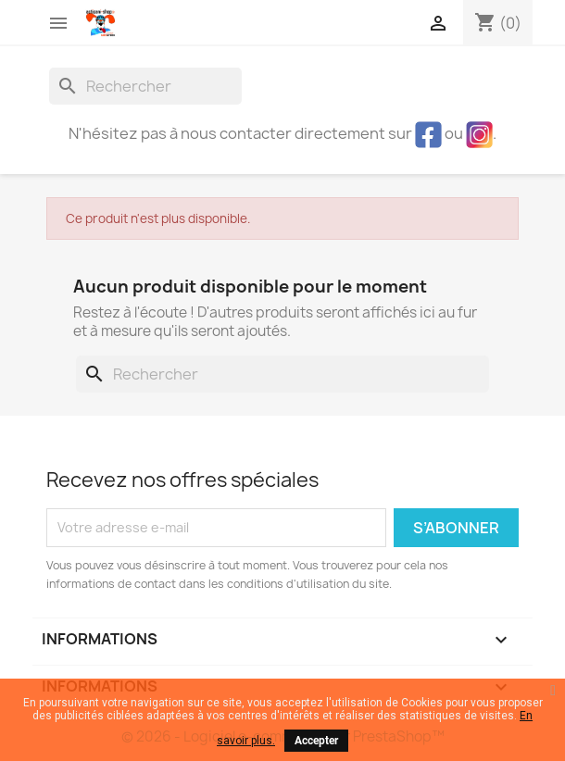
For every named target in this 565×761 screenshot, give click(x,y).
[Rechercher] (145, 86)
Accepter (316, 740)
